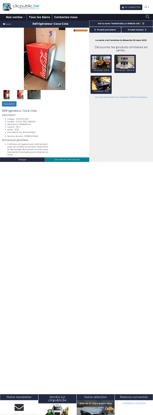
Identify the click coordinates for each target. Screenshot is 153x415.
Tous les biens (39, 17)
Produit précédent (105, 30)
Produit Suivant (137, 30)
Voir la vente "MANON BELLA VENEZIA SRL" (121, 23)
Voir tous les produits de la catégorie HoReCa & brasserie (121, 97)
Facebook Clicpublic (134, 403)
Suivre (7, 24)
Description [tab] (9, 104)
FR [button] (147, 7)
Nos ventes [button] (15, 17)
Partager (22, 159)
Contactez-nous (65, 17)
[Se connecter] (131, 7)
